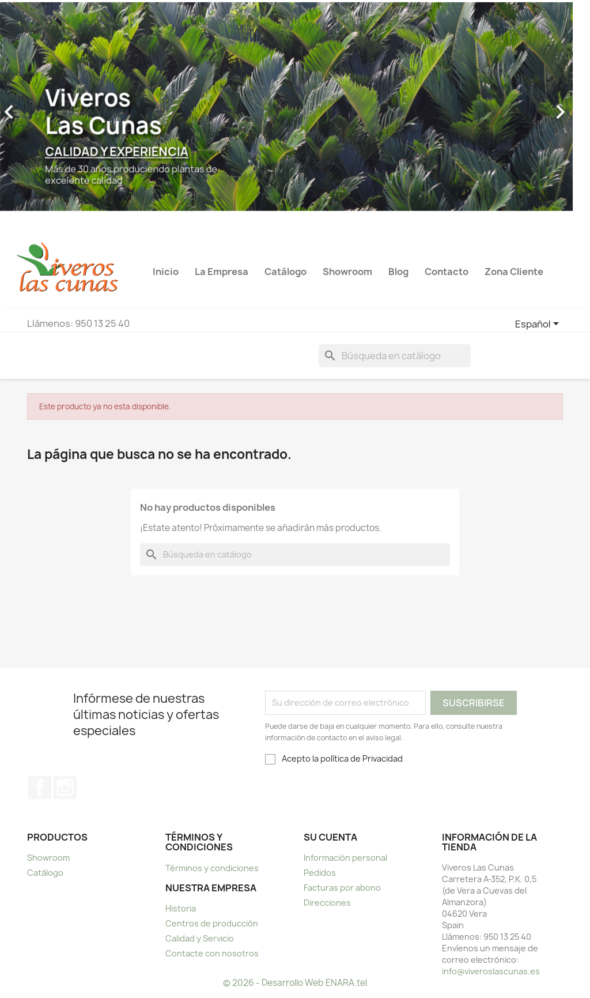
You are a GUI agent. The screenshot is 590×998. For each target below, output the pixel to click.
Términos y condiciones (212, 868)
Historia (180, 908)
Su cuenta (330, 837)
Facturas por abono (342, 887)
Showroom (48, 857)
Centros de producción (211, 923)
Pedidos (320, 872)
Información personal (345, 857)
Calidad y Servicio (199, 938)
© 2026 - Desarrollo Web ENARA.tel (295, 983)
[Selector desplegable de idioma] (539, 325)
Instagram (65, 787)
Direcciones (327, 902)
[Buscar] (395, 355)
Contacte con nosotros (212, 953)
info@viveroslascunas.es (491, 971)
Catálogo (45, 872)
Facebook (39, 787)
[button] (385, 107)
